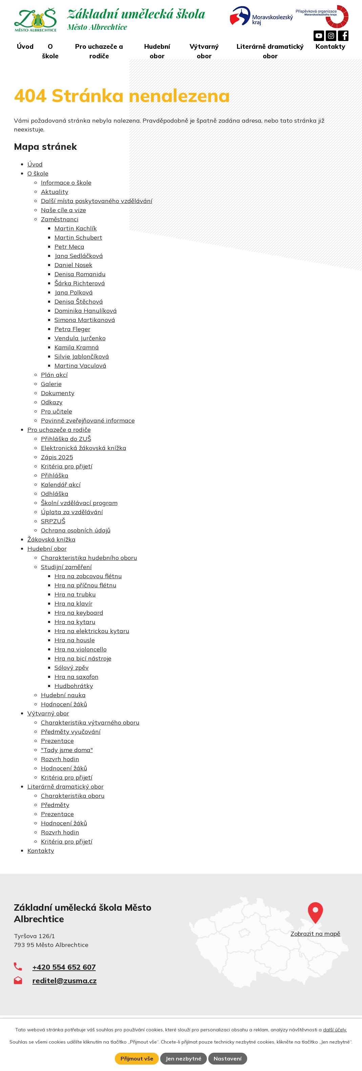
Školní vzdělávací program (79, 503)
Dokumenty (57, 393)
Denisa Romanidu (80, 274)
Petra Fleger (72, 329)
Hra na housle (75, 640)
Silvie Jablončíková (82, 356)
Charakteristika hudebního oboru (89, 558)
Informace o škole (66, 182)
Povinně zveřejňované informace (88, 420)
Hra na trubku (75, 594)
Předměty (55, 805)
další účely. (335, 1030)
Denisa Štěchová (79, 301)
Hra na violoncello (81, 649)
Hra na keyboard (79, 613)
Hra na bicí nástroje (83, 658)
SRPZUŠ (53, 521)
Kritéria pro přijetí (66, 466)
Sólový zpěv (72, 667)
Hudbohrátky (74, 686)
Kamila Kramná (77, 347)
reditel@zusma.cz (65, 980)
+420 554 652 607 (64, 966)
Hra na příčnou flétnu (85, 585)
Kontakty (330, 46)
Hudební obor (157, 51)
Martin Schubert (78, 237)
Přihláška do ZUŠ (66, 439)
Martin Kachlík (76, 228)
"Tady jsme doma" (67, 750)
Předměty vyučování (71, 731)
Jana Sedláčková (79, 256)
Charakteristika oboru (73, 796)
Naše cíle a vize (63, 210)
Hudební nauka (63, 695)
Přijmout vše (137, 1058)
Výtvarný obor (204, 51)
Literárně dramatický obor (270, 51)
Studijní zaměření (66, 567)
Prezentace (57, 741)
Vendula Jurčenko (80, 338)
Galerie (51, 384)
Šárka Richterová (80, 283)
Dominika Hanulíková (86, 311)
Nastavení (227, 1058)
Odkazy (52, 402)
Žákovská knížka (51, 539)
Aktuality (54, 192)
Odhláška (54, 494)
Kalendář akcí (61, 484)
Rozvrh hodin (60, 759)
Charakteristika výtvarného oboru (90, 722)
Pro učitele (56, 411)
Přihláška (54, 475)
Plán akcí (54, 375)
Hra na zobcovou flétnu (88, 576)
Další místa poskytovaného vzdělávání (96, 201)
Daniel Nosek (73, 265)
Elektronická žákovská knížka (83, 448)
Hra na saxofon (77, 677)
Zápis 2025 (57, 457)
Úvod (25, 46)
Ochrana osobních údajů (75, 530)
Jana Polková (74, 292)
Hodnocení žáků (64, 704)
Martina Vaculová (80, 365)
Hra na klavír (73, 603)
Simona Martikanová (85, 320)
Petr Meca (69, 246)
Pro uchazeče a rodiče (99, 51)
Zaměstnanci (60, 219)
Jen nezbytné (183, 1058)
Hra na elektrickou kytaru (92, 631)
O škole (50, 51)
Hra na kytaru (75, 622)
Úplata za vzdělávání (72, 512)
